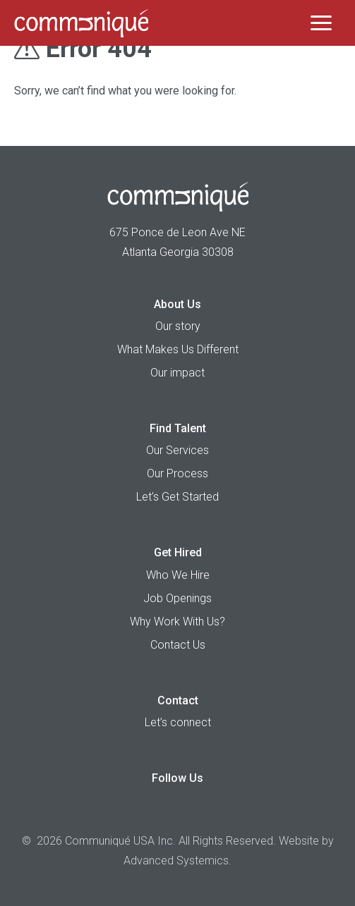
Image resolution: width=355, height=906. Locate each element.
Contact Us (177, 644)
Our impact (177, 372)
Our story (177, 326)
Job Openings (177, 598)
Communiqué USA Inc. (120, 840)
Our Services (177, 450)
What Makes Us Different (178, 349)
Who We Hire (178, 575)
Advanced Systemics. (177, 860)
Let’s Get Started (177, 496)
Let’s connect (178, 722)
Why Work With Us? (177, 621)
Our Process (177, 473)
